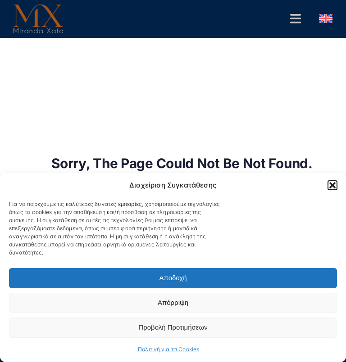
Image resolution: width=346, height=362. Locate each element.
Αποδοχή (173, 278)
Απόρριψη (173, 302)
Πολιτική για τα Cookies (169, 349)
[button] (332, 185)
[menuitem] (325, 19)
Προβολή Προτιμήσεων (172, 327)
